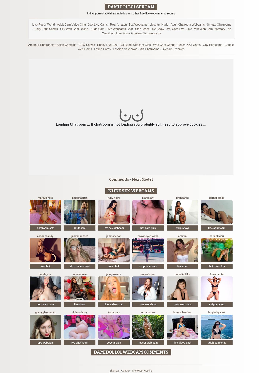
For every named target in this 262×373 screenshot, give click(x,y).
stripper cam (216, 304)
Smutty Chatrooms (219, 24)
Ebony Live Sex (107, 44)
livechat (45, 266)
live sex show (148, 304)
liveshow (79, 304)
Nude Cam (97, 29)
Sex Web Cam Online (74, 29)
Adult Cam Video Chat (71, 24)
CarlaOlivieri (217, 236)
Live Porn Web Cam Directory (206, 29)
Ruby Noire (114, 197)
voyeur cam (114, 342)
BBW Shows (87, 44)
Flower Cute (216, 274)
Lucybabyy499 (216, 312)
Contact (125, 370)
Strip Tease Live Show (149, 29)
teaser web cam (148, 342)
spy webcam (45, 342)
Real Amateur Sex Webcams (128, 24)
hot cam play (148, 228)
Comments (119, 179)
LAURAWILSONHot (182, 312)
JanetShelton (113, 236)
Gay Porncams (212, 44)
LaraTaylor (45, 274)
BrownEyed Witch (148, 236)
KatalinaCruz (79, 197)
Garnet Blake (216, 197)
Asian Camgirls (66, 44)
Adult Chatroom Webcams (188, 24)
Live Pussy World (43, 24)
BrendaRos (182, 197)
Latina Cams (102, 49)
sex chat (114, 266)
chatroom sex (45, 228)
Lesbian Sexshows (125, 49)
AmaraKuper (148, 274)
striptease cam (148, 266)
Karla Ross (114, 312)
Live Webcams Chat (120, 29)
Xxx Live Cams (98, 24)
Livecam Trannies (173, 49)
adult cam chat (217, 342)
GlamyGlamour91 (45, 312)
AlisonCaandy (45, 236)
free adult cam (216, 228)
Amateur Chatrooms (41, 44)
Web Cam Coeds (164, 44)
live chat (182, 266)
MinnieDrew (79, 274)
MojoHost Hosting (142, 370)
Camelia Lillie (182, 274)
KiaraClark (148, 197)
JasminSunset (79, 236)
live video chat (114, 304)
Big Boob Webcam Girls (135, 44)
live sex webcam (114, 228)
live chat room (79, 342)
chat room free (217, 266)
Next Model (142, 179)
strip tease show (79, 266)
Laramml (182, 236)
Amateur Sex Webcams (146, 33)
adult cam (80, 228)
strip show (182, 228)
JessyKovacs (113, 274)
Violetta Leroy (79, 312)
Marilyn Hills (45, 197)
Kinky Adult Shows (46, 29)
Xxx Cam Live (175, 29)
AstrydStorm (148, 312)
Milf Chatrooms (149, 49)
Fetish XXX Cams (189, 44)
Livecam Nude (159, 24)
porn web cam (45, 304)
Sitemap (114, 370)
